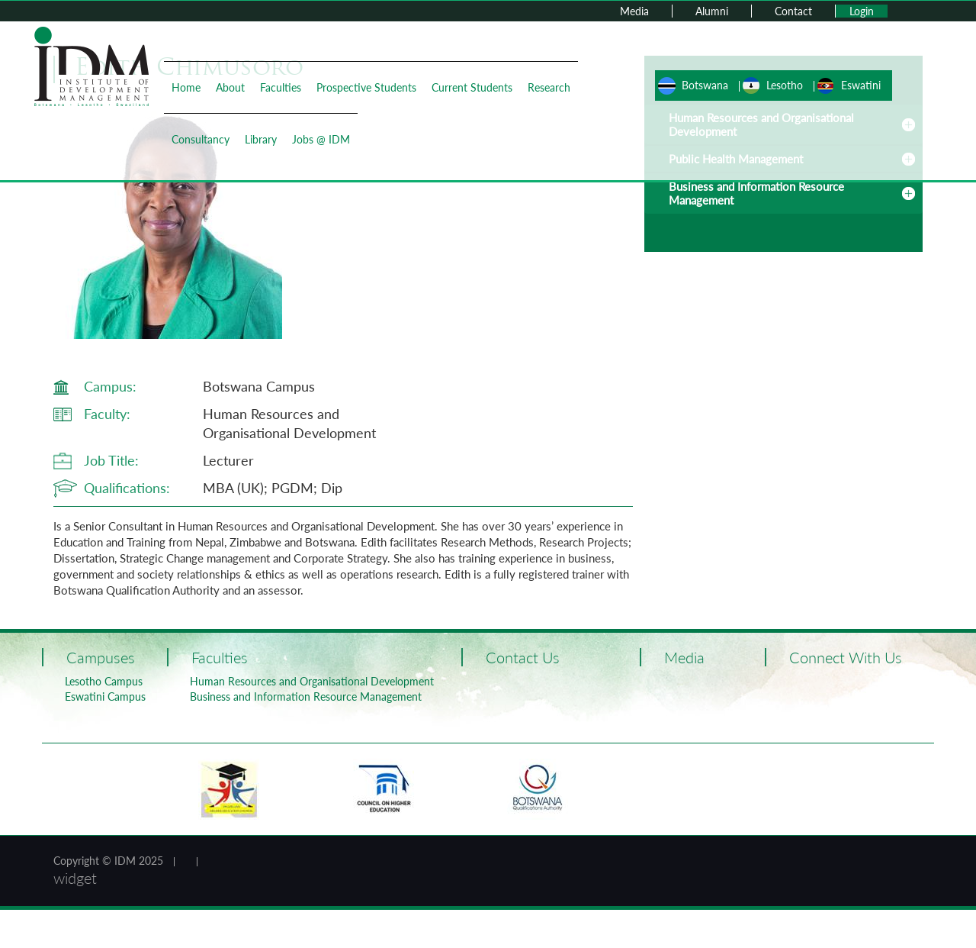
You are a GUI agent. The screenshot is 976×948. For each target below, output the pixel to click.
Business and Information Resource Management (306, 696)
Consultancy (201, 139)
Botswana (705, 85)
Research (549, 87)
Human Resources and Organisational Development (312, 681)
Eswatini (861, 85)
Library (261, 139)
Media (634, 11)
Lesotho (784, 85)
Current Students (472, 87)
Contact (793, 11)
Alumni (711, 11)
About (230, 87)
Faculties (280, 87)
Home (186, 87)
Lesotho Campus (104, 681)
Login (861, 11)
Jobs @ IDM (321, 139)
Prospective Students (366, 87)
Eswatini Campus (105, 696)
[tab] (783, 193)
